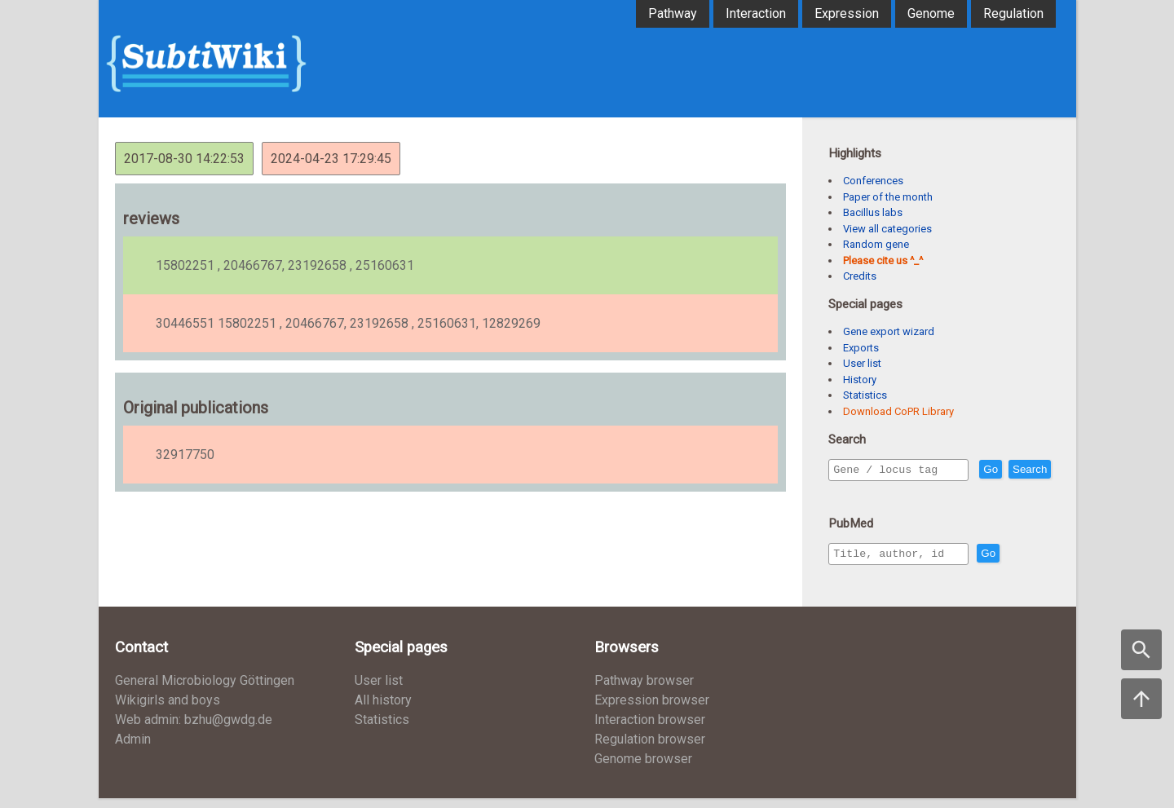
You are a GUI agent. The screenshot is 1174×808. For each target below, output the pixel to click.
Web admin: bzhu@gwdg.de (193, 729)
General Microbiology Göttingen (204, 690)
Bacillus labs (873, 212)
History (859, 379)
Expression (846, 13)
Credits (859, 276)
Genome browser (643, 768)
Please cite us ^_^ (883, 260)
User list (862, 363)
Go (1025, 470)
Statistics (865, 395)
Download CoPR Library (898, 411)
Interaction (756, 13)
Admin (133, 749)
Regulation (1013, 13)
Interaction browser (649, 729)
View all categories (887, 229)
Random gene (876, 244)
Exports (861, 348)
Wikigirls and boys (167, 709)
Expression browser (651, 709)
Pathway (672, 13)
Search (853, 493)
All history (383, 709)
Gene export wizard (888, 331)
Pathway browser (644, 690)
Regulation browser (649, 749)
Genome (931, 13)
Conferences (873, 180)
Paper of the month (888, 197)
